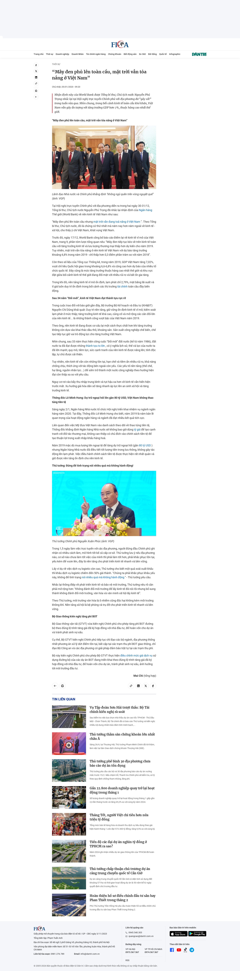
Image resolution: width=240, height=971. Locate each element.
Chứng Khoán (114, 54)
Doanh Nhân (78, 54)
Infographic (174, 54)
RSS (127, 960)
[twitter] (36, 71)
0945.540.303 (135, 932)
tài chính (122, 286)
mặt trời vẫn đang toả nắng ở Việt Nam (116, 221)
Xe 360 (142, 54)
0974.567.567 (151, 952)
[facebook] (36, 65)
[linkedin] (36, 77)
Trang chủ (38, 54)
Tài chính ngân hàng (96, 54)
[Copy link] (36, 83)
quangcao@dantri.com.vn (141, 936)
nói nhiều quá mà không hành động (103, 577)
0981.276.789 (57, 954)
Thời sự (49, 54)
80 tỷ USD (145, 445)
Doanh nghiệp (62, 54)
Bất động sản (130, 54)
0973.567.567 (132, 952)
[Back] (36, 96)
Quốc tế (163, 54)
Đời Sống (152, 54)
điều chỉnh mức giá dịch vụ (136, 655)
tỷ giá (137, 429)
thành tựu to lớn (95, 345)
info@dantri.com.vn (90, 954)
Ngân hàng (145, 210)
